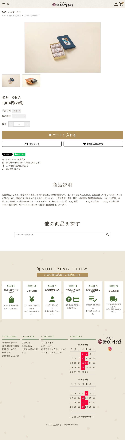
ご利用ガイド (47, 342)
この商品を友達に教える (15, 166)
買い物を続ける (11, 169)
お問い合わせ (32, 144)
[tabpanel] (62, 47)
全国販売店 (27, 346)
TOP (3, 16)
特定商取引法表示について (53, 349)
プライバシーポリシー (51, 352)
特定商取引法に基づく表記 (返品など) (21, 162)
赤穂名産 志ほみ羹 (10, 356)
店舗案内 (26, 342)
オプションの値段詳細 (14, 159)
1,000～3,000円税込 (32, 16)
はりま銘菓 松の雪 (10, 346)
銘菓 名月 (6, 352)
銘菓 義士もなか (9, 349)
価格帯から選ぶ (15, 16)
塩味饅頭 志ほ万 (9, 342)
